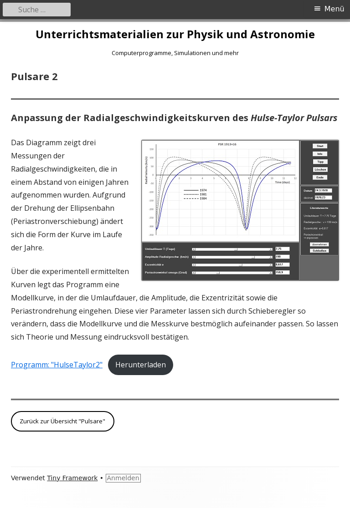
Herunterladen (140, 365)
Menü (334, 9)
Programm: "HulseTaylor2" (57, 365)
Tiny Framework (72, 478)
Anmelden (123, 478)
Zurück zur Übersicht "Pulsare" (62, 421)
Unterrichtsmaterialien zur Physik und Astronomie (175, 34)
